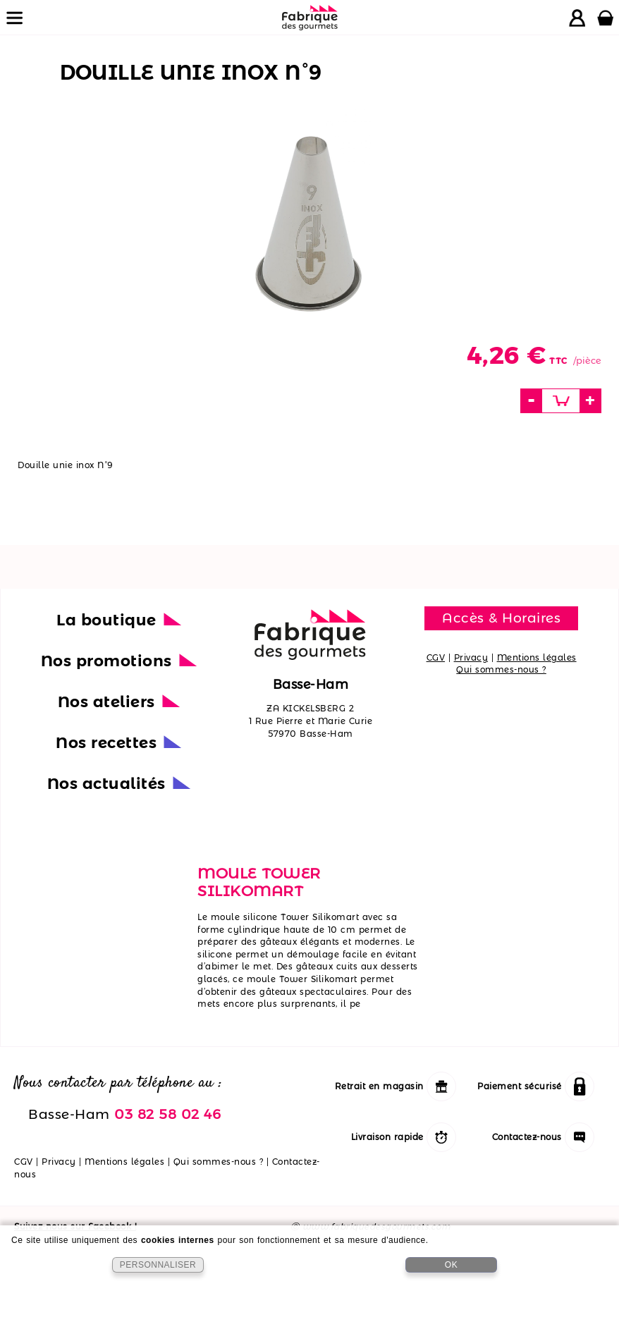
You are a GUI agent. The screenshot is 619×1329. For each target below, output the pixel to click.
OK (451, 1265)
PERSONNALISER (158, 1265)
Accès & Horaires (501, 617)
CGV (436, 657)
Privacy (471, 657)
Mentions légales (537, 657)
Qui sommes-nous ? (501, 669)
